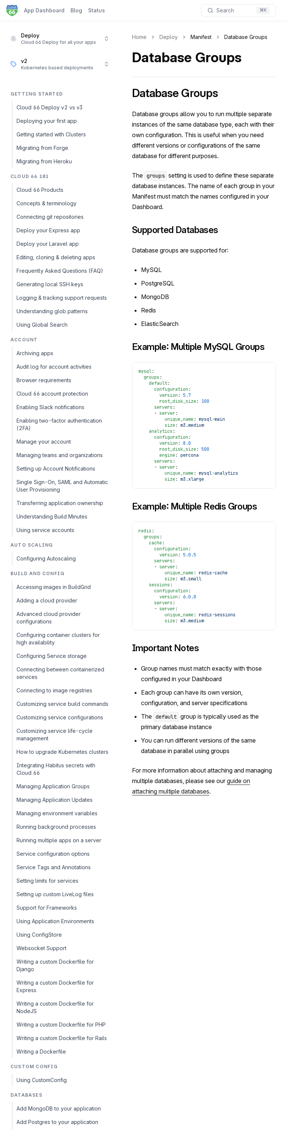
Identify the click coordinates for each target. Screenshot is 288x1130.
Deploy (168, 37)
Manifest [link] (201, 37)
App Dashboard (44, 10)
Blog (76, 10)
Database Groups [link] (245, 37)
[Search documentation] (238, 10)
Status (96, 10)
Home (139, 37)
